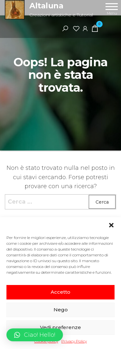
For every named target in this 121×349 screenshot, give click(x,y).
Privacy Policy (74, 341)
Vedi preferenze (60, 327)
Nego (61, 310)
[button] (111, 225)
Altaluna (46, 5)
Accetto (60, 292)
